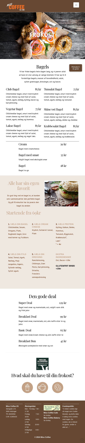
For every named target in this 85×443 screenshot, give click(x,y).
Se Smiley (47, 415)
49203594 (12, 414)
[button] (76, 5)
